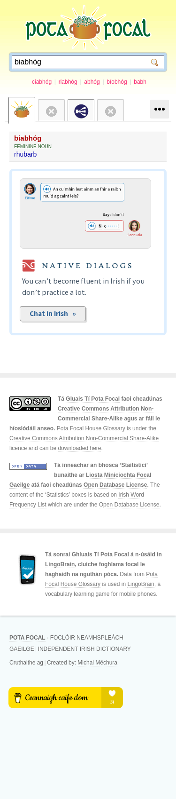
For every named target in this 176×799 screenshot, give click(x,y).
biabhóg (27, 138)
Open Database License (115, 485)
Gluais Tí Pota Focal (93, 399)
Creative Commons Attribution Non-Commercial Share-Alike (84, 438)
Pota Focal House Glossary (91, 428)
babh (140, 82)
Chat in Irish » (53, 313)
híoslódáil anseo (31, 428)
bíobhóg (117, 82)
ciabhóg (42, 82)
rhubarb (25, 154)
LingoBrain (60, 564)
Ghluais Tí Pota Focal (100, 554)
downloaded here (79, 448)
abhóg (91, 82)
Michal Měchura (97, 662)
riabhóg (68, 82)
